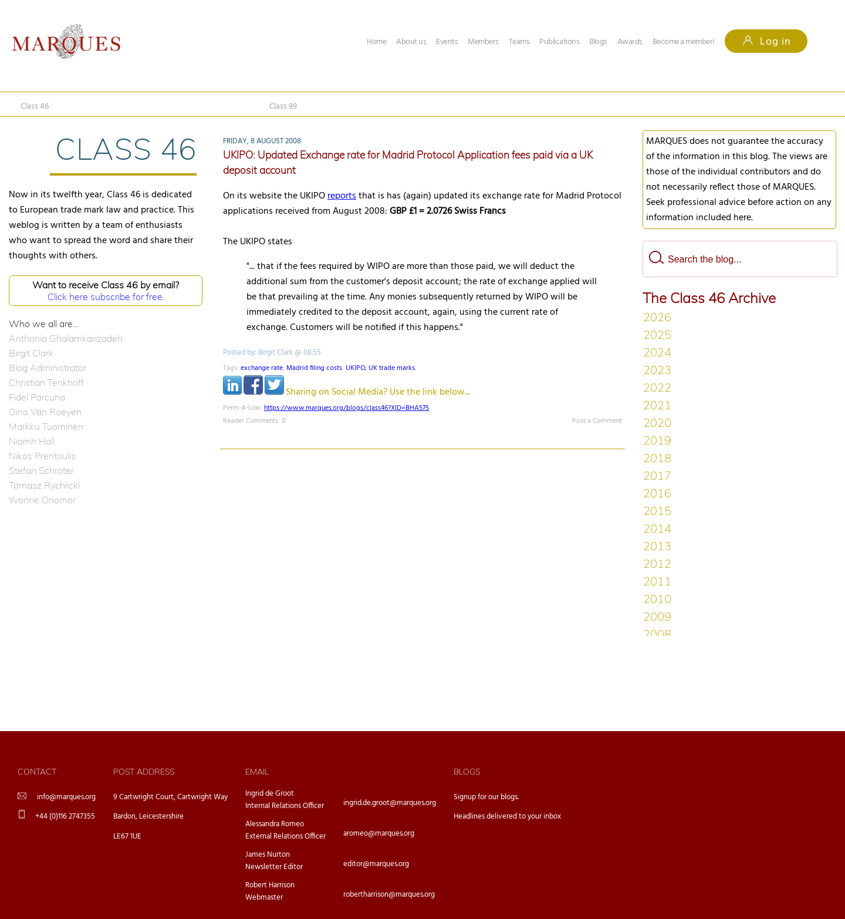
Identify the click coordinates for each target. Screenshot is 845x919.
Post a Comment (597, 421)
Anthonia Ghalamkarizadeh (66, 338)
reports (341, 196)
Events (447, 42)
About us (411, 42)
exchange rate (262, 368)
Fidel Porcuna (37, 397)
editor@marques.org (376, 864)
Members (483, 42)
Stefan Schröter (41, 470)
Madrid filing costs (314, 368)
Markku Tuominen (46, 426)
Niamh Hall (32, 441)
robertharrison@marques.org (389, 894)
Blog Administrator (47, 367)
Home (376, 42)
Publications (559, 42)
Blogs (598, 42)
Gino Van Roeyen (45, 412)
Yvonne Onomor (42, 500)
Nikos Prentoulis (42, 456)
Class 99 (283, 106)
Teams (519, 42)
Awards (630, 42)
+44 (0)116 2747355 (65, 816)
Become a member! (684, 42)
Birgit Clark (31, 353)
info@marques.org (66, 797)
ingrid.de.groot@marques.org (389, 803)
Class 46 (35, 106)
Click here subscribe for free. (106, 296)
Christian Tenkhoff (46, 382)
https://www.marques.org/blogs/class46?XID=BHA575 (346, 408)
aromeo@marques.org (378, 833)
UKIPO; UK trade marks (380, 368)
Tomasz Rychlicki (44, 485)
